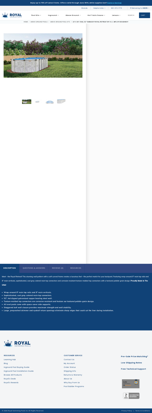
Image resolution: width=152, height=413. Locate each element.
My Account (69, 363)
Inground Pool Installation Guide (19, 371)
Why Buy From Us (72, 382)
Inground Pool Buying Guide (16, 367)
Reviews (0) (57, 268)
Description (9, 268)
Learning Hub (10, 359)
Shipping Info (70, 371)
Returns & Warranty (73, 375)
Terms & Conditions (142, 411)
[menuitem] (36, 15)
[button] (7, 63)
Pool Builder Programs (74, 386)
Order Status (70, 367)
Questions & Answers (34, 268)
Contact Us (69, 359)
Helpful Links (98, 8)
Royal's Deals (10, 379)
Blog (6, 363)
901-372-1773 (117, 8)
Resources (75, 268)
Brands (85, 8)
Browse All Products (13, 375)
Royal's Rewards (11, 382)
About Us (68, 379)
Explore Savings (114, 3)
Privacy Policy (126, 411)
